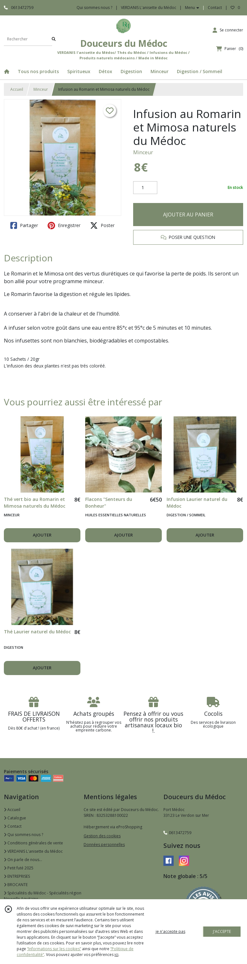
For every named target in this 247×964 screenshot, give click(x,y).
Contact (215, 7)
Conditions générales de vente (33, 843)
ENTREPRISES (17, 876)
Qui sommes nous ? (23, 834)
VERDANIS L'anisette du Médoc (33, 851)
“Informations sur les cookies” (54, 948)
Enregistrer (64, 225)
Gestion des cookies (102, 836)
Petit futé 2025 (18, 868)
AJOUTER (42, 535)
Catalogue (15, 818)
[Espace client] (228, 30)
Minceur (40, 89)
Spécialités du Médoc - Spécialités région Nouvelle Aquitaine (42, 895)
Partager (24, 225)
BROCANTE (16, 884)
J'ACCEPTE (222, 931)
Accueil (16, 89)
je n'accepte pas (170, 931)
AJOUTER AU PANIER (188, 214)
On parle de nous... (23, 859)
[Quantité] (145, 187)
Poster (102, 225)
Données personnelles (104, 844)
